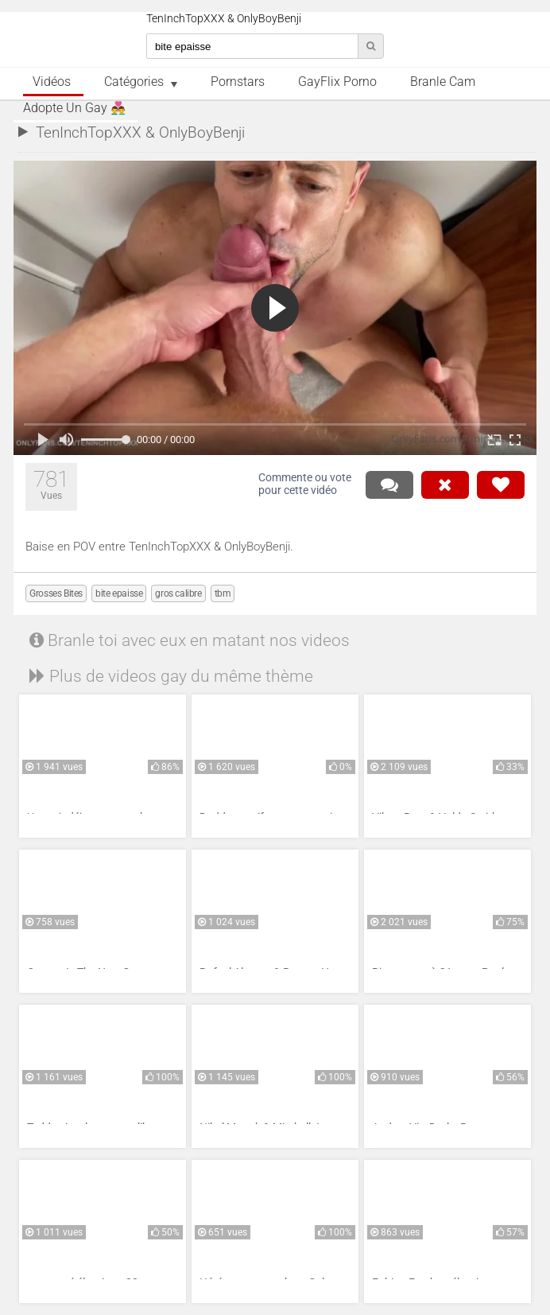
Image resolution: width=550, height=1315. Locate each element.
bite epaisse (118, 593)
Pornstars (238, 82)
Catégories (134, 82)
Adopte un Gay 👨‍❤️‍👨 (74, 108)
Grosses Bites (56, 593)
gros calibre (178, 593)
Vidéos (52, 82)
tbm (223, 593)
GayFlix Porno (337, 82)
